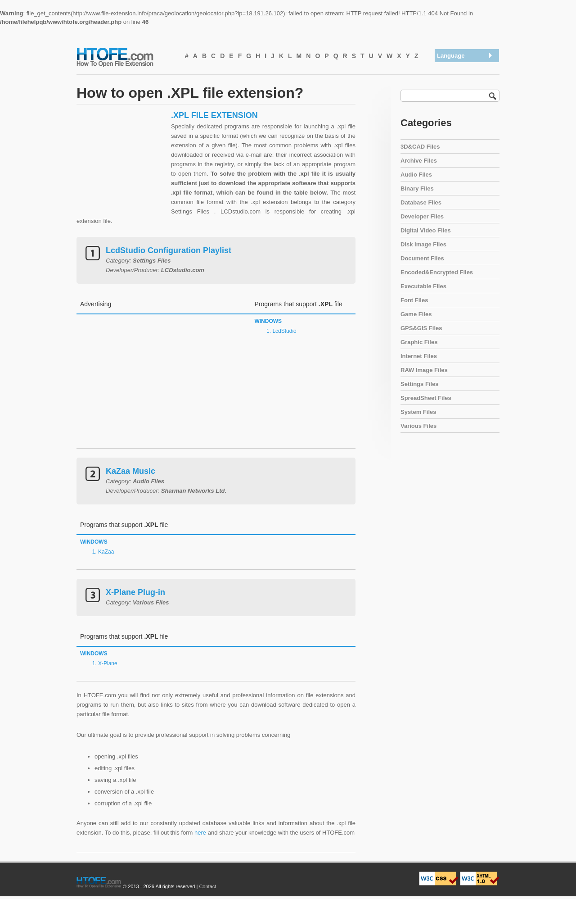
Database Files (420, 202)
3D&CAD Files (420, 146)
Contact (207, 886)
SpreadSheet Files (425, 398)
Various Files (418, 425)
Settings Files (419, 384)
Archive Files (418, 160)
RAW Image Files (424, 370)
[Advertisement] (121, 167)
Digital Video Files (425, 230)
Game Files (416, 314)
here (200, 832)
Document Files (422, 258)
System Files (418, 412)
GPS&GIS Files (421, 328)
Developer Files (422, 216)
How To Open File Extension (125, 56)
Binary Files (417, 188)
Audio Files (416, 174)
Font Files (414, 300)
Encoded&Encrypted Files (436, 272)
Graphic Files (418, 342)
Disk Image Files (423, 244)
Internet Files (418, 356)
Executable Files (423, 286)
